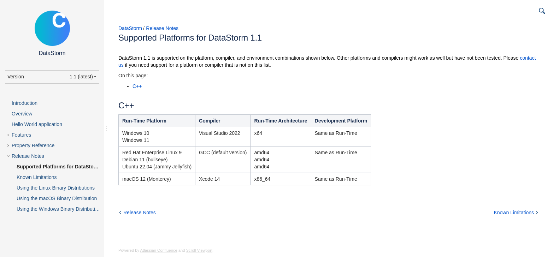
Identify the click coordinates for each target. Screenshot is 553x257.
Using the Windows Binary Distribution (58, 209)
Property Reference (33, 145)
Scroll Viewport (199, 250)
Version (15, 76)
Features (21, 135)
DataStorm (130, 28)
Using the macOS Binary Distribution (57, 198)
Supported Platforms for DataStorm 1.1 (62, 166)
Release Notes (28, 156)
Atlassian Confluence (158, 250)
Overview (22, 113)
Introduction (24, 103)
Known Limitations (37, 177)
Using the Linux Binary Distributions (56, 188)
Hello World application (37, 124)
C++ (137, 86)
